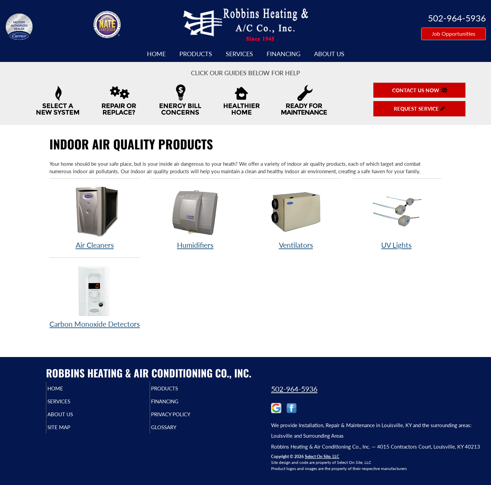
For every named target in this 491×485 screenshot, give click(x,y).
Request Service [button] (419, 109)
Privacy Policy (184, 417)
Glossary (175, 432)
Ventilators (296, 217)
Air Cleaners (94, 217)
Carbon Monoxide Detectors (94, 296)
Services (239, 54)
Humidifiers (195, 217)
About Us (329, 54)
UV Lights (396, 217)
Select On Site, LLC (322, 456)
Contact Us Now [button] (419, 90)
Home (156, 54)
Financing (283, 54)
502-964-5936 (294, 389)
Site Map (70, 432)
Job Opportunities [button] (453, 33)
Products (195, 54)
